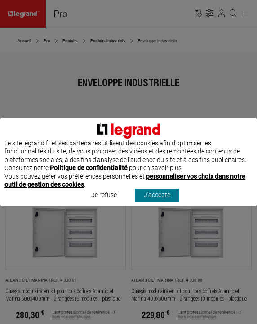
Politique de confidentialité (89, 176)
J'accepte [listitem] (157, 203)
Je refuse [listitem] (104, 203)
